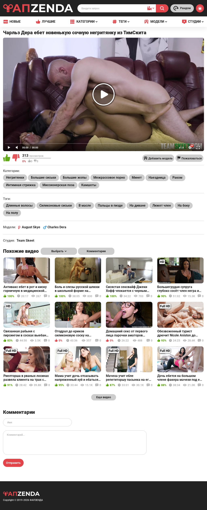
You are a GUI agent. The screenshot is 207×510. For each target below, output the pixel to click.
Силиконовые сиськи (55, 205)
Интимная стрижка (21, 185)
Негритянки (15, 177)
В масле (85, 205)
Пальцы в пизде (110, 205)
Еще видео (103, 397)
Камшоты (88, 185)
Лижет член (161, 205)
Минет (137, 177)
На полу (12, 213)
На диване (138, 205)
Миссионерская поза (58, 185)
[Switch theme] (200, 8)
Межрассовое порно (109, 177)
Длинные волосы (19, 205)
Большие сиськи (43, 177)
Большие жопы (75, 177)
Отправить (13, 462)
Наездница (157, 177)
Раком (177, 177)
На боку (184, 205)
